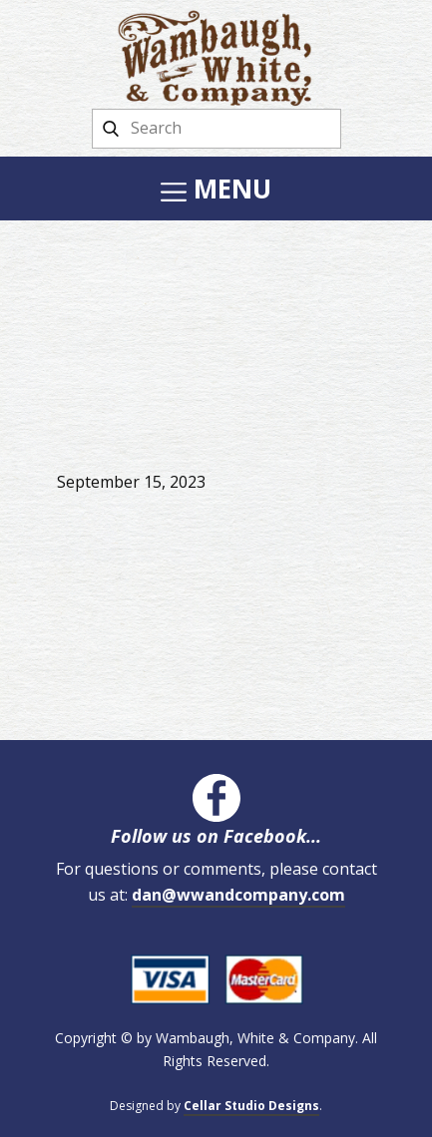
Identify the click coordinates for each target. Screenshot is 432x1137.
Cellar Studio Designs (251, 1105)
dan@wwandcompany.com (238, 895)
